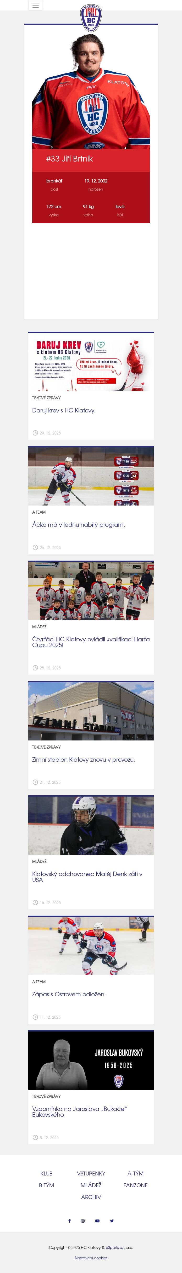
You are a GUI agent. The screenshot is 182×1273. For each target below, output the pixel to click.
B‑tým (46, 1185)
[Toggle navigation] (35, 5)
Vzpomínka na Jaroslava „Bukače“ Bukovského (79, 1111)
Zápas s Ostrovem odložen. (69, 994)
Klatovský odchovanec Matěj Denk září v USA (87, 876)
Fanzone (136, 1185)
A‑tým (136, 1173)
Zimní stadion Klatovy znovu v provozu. (83, 759)
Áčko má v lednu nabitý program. (78, 524)
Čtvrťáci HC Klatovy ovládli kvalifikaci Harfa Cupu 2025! (91, 642)
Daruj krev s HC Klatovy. (64, 410)
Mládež (91, 1185)
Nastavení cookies (91, 1257)
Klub (46, 1173)
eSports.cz (115, 1247)
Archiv (91, 1197)
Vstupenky (91, 1173)
